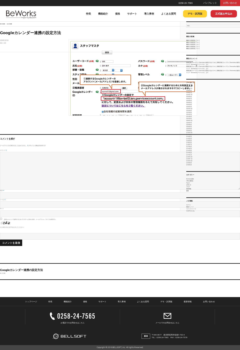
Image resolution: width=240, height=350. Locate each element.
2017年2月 (189, 152)
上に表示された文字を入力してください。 (12, 227)
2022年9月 (189, 110)
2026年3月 (189, 86)
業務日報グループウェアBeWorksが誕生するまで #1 (200, 66)
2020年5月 (189, 126)
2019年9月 (189, 134)
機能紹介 (103, 14)
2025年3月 (189, 90)
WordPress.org (190, 211)
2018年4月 (189, 142)
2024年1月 (189, 92)
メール (3, 199)
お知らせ (188, 185)
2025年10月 (189, 88)
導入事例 (149, 14)
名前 (2, 190)
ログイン (188, 205)
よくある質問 (168, 14)
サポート (132, 14)
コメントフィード (191, 209)
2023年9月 (189, 96)
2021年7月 (189, 114)
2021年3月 (189, 118)
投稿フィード (190, 207)
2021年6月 (189, 116)
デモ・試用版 (195, 14)
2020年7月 (189, 122)
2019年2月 (189, 139)
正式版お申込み (223, 14)
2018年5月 (189, 140)
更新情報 (188, 189)
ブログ (188, 187)
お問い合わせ (230, 3)
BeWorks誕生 (190, 179)
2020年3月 (189, 130)
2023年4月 (189, 104)
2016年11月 (189, 159)
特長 (88, 14)
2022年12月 (189, 108)
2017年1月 (189, 155)
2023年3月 (189, 106)
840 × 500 (3, 43)
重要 (187, 191)
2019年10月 (189, 132)
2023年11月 (189, 94)
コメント (3, 150)
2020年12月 (189, 120)
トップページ (31, 302)
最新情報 (188, 302)
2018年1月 (189, 144)
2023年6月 (189, 100)
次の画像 (9, 24)
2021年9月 (189, 112)
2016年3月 (189, 165)
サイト (2, 208)
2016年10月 (189, 161)
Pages (188, 183)
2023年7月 (189, 98)
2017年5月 (189, 148)
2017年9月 (189, 146)
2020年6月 (189, 124)
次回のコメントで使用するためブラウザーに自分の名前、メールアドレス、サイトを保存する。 (30, 219)
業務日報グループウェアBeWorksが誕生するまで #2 (200, 62)
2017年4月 (189, 150)
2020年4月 (189, 128)
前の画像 (2, 24)
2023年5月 (189, 102)
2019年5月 (189, 136)
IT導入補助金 (189, 181)
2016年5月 (189, 163)
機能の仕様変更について (193, 40)
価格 (117, 14)
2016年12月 (189, 157)
